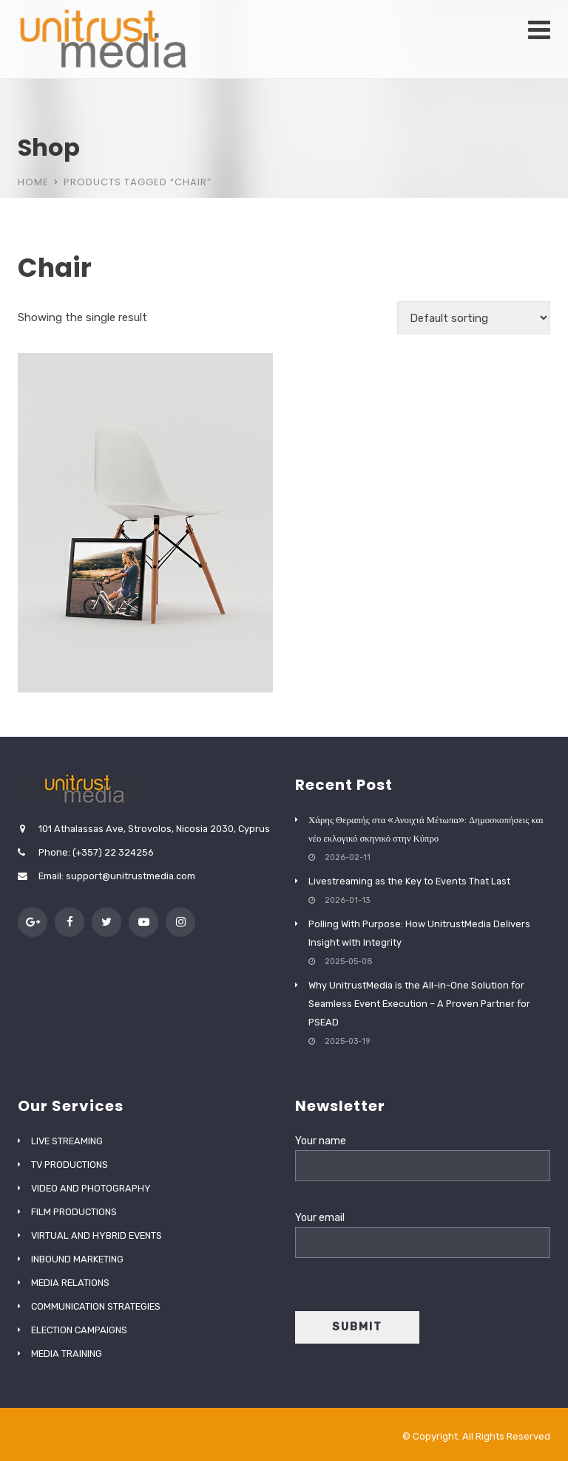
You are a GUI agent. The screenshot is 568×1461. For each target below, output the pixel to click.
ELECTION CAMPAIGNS (79, 1329)
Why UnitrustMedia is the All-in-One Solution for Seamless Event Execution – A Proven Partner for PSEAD (419, 1004)
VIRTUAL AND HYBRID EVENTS (96, 1235)
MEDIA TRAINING (66, 1353)
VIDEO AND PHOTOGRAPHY (91, 1188)
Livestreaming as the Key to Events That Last (409, 881)
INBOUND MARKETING (77, 1259)
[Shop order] (473, 317)
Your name (422, 1153)
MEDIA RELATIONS (70, 1282)
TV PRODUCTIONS (69, 1164)
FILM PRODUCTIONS (74, 1211)
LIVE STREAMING (67, 1141)
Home (33, 182)
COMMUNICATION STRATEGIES (95, 1306)
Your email (422, 1230)
